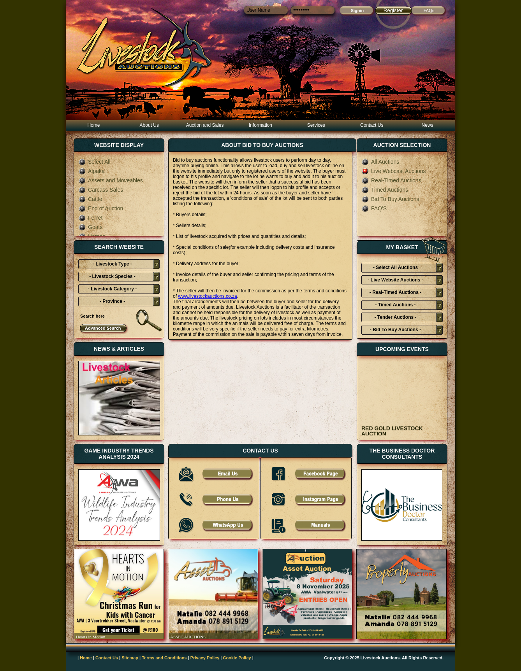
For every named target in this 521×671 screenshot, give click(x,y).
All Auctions (380, 161)
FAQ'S (374, 208)
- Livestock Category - (112, 289)
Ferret (90, 217)
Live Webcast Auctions (393, 171)
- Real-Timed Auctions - (395, 292)
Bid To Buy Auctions (390, 199)
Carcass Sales (100, 189)
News (427, 125)
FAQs (429, 10)
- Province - (112, 301)
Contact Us (371, 125)
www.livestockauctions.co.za (207, 296)
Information (260, 125)
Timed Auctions (384, 189)
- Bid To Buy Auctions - (395, 329)
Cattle (90, 199)
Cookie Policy (237, 657)
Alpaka (91, 171)
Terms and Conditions (164, 657)
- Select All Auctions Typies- (395, 269)
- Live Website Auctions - (395, 280)
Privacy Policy (205, 657)
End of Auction (100, 208)
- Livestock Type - (112, 264)
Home (93, 125)
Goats (90, 227)
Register (393, 10)
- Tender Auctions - (396, 317)
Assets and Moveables (110, 180)
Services (316, 125)
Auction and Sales (205, 125)
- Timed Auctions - (395, 305)
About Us (149, 125)
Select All (94, 161)
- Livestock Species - (112, 276)
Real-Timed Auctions (391, 180)
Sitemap (129, 657)
